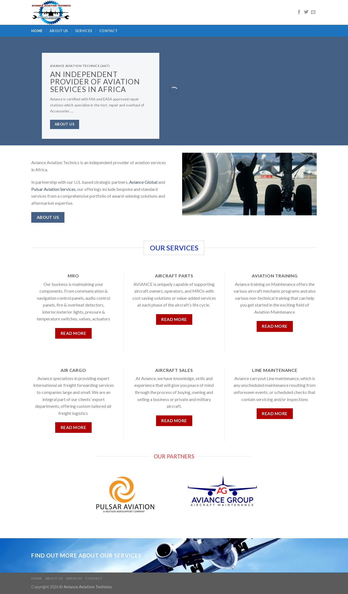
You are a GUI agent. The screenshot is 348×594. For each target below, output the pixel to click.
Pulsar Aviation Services (53, 189)
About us (58, 31)
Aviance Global (143, 182)
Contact (108, 31)
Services (83, 31)
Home (36, 31)
